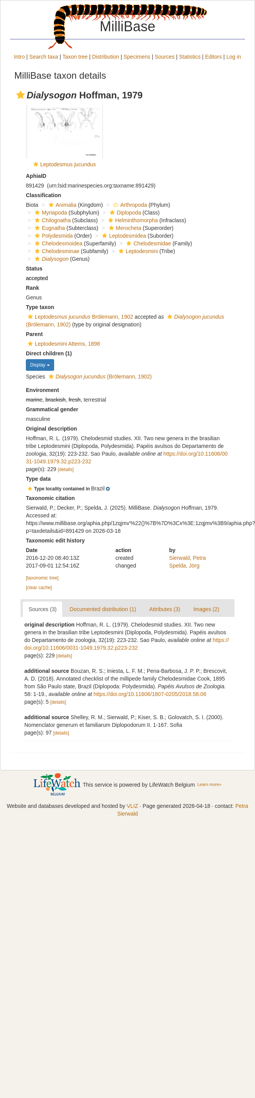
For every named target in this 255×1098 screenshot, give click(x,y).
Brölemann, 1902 (79, 317)
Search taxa (43, 57)
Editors (213, 57)
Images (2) (206, 609)
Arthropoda (129, 205)
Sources (164, 57)
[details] (66, 469)
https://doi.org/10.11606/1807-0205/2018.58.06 (150, 694)
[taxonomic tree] (42, 578)
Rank (32, 288)
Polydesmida (53, 236)
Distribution (105, 57)
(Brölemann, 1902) (99, 376)
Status (34, 268)
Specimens (137, 57)
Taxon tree (75, 57)
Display (40, 365)
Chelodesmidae (147, 243)
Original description (51, 429)
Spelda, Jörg (184, 566)
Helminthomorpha (132, 220)
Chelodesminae (56, 251)
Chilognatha (52, 220)
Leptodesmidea (123, 236)
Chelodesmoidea (57, 243)
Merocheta (124, 228)
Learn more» (209, 784)
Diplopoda (124, 212)
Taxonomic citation (50, 498)
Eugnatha (49, 228)
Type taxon (40, 307)
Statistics (190, 57)
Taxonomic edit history (55, 540)
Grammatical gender (52, 409)
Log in (233, 57)
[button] (20, 95)
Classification (43, 195)
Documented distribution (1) (103, 609)
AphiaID (36, 176)
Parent (34, 334)
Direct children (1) (49, 353)
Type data (38, 479)
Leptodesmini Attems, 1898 (63, 344)
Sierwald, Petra (187, 558)
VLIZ (132, 806)
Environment (42, 390)
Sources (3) (42, 609)
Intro (19, 57)
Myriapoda (50, 212)
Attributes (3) (164, 609)
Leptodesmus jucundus (68, 164)
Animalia (61, 205)
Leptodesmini (137, 251)
